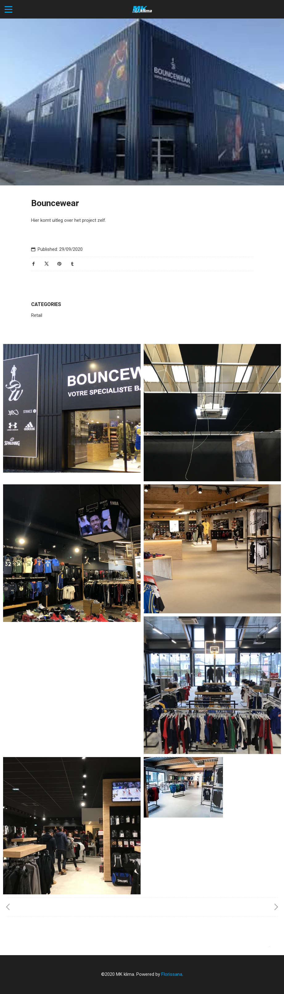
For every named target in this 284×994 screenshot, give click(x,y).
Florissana (171, 974)
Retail (36, 315)
